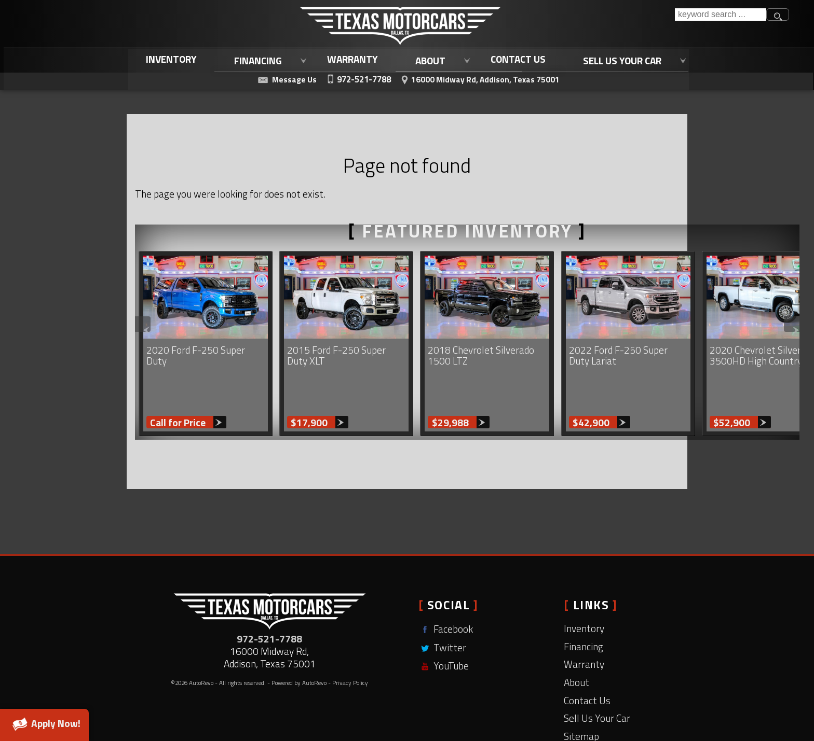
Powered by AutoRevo (299, 641)
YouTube (443, 624)
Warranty (584, 623)
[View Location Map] (479, 78)
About (576, 640)
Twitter (442, 605)
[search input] (720, 14)
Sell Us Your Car (597, 676)
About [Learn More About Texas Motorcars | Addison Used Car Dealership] (428, 59)
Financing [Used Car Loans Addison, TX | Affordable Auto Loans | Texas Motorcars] (255, 59)
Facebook (445, 587)
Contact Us (587, 658)
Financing (583, 604)
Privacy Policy (350, 641)
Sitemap (581, 694)
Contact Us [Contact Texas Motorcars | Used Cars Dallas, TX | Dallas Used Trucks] (515, 59)
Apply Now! (44, 723)
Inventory (169, 59)
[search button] (777, 14)
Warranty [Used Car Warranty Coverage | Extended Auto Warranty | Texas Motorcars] (350, 59)
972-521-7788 (269, 597)
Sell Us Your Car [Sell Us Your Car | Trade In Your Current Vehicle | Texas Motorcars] (620, 59)
